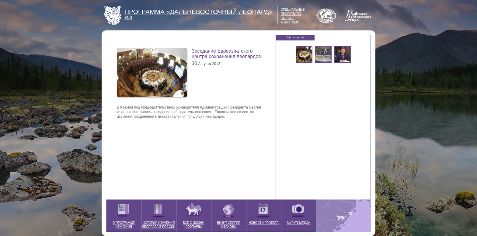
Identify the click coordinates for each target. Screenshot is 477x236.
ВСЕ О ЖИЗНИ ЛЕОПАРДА (193, 214)
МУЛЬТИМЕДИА (298, 212)
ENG (128, 18)
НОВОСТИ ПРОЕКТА (263, 212)
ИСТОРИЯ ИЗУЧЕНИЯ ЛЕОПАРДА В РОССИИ (159, 214)
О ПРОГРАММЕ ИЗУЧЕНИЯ (123, 214)
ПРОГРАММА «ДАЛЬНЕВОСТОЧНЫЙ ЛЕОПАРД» (198, 11)
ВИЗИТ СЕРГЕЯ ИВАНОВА (228, 214)
